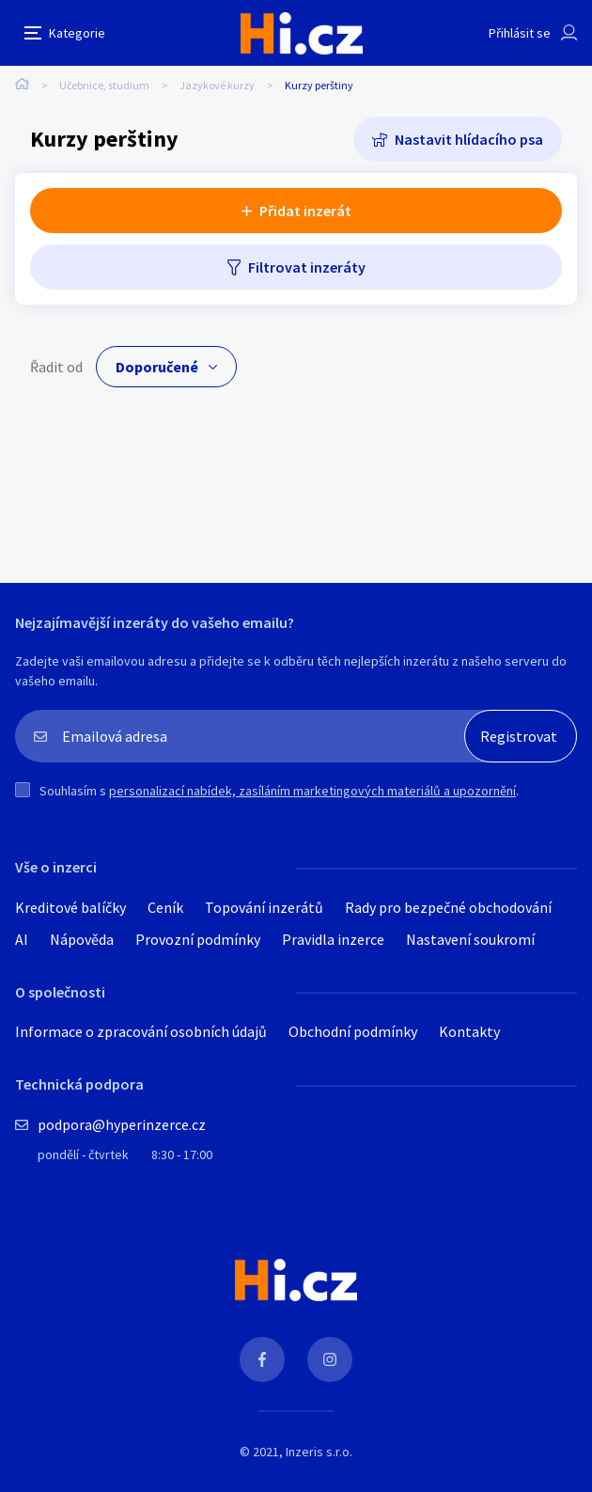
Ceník (165, 907)
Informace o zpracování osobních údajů (141, 1031)
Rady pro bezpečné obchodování (448, 907)
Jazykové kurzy (217, 85)
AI (21, 939)
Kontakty (469, 1031)
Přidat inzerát (305, 210)
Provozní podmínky (197, 939)
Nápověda (82, 939)
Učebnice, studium (104, 85)
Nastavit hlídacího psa (469, 139)
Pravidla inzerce (333, 939)
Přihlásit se (520, 32)
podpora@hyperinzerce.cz (122, 1124)
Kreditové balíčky (70, 907)
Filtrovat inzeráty (307, 267)
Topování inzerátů (264, 907)
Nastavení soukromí (470, 939)
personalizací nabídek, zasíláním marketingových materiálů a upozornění (312, 790)
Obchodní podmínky (352, 1031)
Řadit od (56, 366)
